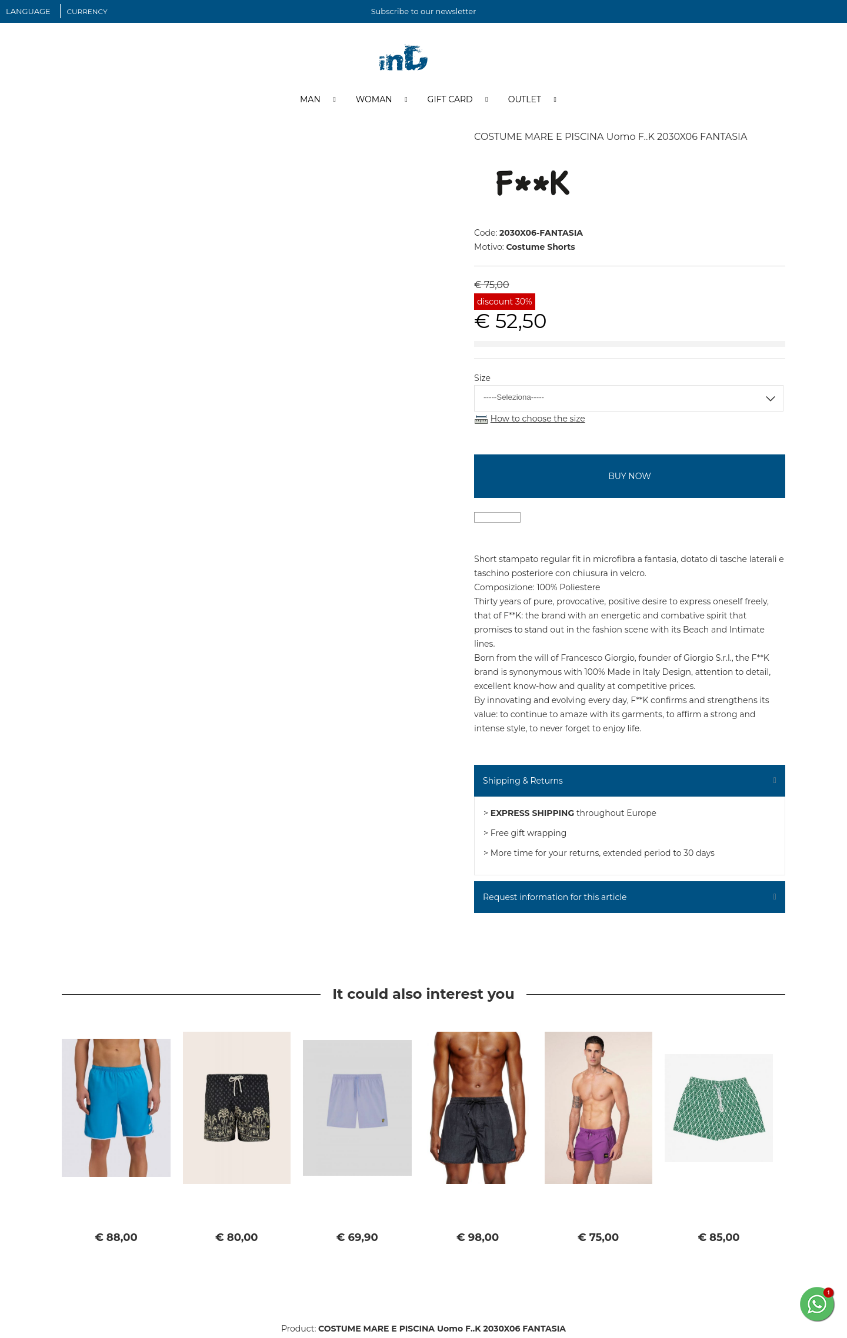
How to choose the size (538, 421)
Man (310, 101)
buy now (629, 478)
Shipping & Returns (523, 783)
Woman (374, 101)
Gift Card (450, 101)
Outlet (524, 101)
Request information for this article (554, 899)
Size (482, 380)
